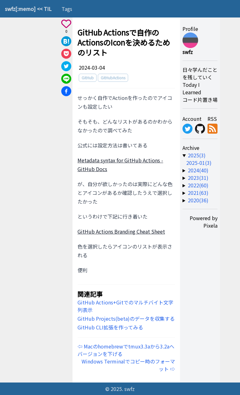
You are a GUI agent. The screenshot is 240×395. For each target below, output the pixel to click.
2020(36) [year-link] (198, 200)
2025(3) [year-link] (197, 155)
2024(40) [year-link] (198, 170)
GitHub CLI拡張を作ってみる (110, 327)
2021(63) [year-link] (198, 192)
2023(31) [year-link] (198, 177)
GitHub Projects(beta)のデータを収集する (126, 318)
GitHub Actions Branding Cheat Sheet (121, 231)
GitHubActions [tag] (113, 77)
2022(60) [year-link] (198, 185)
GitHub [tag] (88, 77)
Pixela (210, 225)
